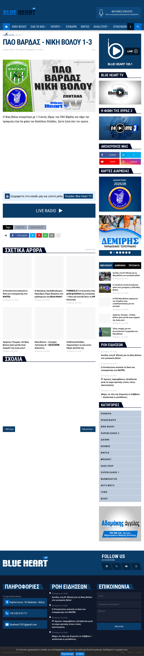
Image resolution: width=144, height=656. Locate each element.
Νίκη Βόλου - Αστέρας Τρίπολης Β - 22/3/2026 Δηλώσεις (47, 344)
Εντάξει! (80, 654)
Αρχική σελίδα (8, 35)
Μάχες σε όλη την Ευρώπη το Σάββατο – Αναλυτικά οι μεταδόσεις (120, 396)
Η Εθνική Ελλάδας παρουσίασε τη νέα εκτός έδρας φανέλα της (79, 344)
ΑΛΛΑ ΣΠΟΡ (107, 466)
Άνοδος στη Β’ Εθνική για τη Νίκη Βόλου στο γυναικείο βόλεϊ (126, 274)
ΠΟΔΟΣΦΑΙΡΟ (108, 420)
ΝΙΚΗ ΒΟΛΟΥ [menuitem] (19, 26)
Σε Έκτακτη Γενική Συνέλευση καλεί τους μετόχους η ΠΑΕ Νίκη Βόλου (126, 287)
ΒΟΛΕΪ (104, 498)
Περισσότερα (67, 654)
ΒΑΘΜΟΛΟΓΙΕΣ (109, 479)
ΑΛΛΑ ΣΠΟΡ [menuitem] (100, 26)
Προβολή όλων (90, 250)
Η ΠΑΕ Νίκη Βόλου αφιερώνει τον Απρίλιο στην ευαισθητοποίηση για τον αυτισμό (125, 302)
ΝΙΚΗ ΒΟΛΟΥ (37, 227)
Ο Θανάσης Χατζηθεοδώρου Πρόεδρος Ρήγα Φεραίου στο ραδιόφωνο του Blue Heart (49, 293)
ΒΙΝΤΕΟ (19, 35)
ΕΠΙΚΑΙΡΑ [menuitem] (71, 26)
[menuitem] (6, 26)
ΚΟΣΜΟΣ (105, 446)
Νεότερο (10, 429)
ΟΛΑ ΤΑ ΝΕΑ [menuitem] (37, 26)
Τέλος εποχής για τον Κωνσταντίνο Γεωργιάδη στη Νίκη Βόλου (125, 331)
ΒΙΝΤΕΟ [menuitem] (85, 26)
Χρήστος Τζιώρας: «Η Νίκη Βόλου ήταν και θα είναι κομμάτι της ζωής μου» (16, 344)
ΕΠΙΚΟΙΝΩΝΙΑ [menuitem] (121, 26)
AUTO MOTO (108, 485)
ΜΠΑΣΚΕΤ (106, 459)
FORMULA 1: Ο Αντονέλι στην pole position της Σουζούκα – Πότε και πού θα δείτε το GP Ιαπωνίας (81, 295)
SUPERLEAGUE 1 (110, 472)
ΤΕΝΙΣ (104, 492)
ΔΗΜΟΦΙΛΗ (120, 265)
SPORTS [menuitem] (55, 26)
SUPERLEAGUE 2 (110, 433)
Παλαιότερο (87, 429)
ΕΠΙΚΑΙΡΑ (106, 413)
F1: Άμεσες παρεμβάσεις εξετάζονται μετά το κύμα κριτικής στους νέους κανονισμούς (119, 382)
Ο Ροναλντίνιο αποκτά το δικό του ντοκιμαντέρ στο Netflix (15, 293)
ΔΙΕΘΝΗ (105, 439)
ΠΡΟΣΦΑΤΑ (134, 265)
